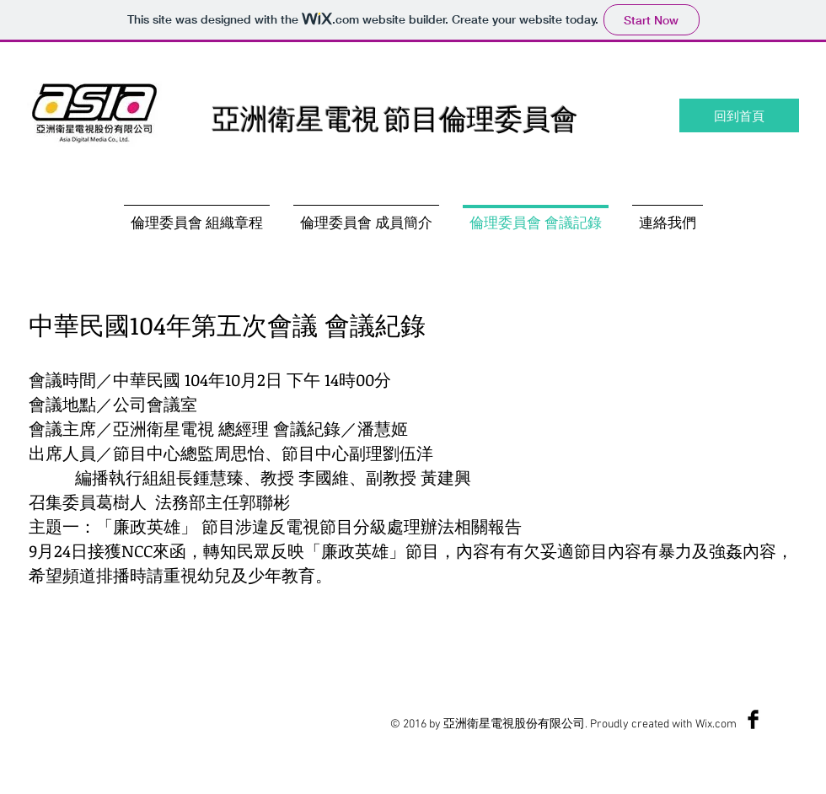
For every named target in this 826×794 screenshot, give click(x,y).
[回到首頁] (739, 115)
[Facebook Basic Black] (753, 719)
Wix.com (716, 724)
